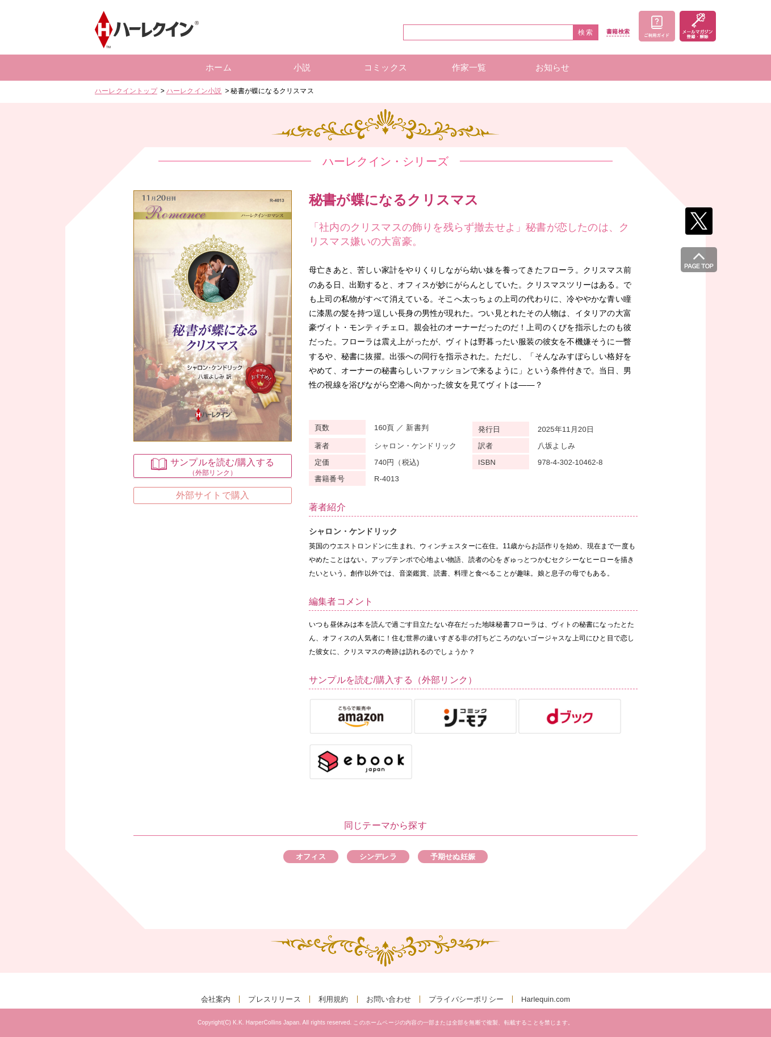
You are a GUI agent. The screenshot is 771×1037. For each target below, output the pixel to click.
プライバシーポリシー (466, 999)
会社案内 (216, 999)
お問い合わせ (388, 999)
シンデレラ (378, 856)
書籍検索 (618, 32)
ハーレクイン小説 (194, 91)
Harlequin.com (545, 999)
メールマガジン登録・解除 (698, 26)
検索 (586, 32)
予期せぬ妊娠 (452, 856)
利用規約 (334, 999)
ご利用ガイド (657, 26)
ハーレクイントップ (126, 91)
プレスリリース (274, 999)
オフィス (311, 856)
